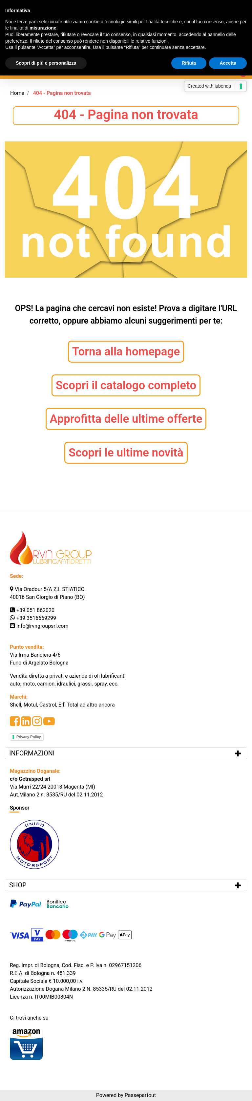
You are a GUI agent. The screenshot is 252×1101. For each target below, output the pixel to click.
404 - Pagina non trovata (62, 93)
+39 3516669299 (36, 618)
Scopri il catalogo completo (126, 385)
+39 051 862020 (35, 610)
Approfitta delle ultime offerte (126, 419)
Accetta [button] (228, 63)
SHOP (18, 885)
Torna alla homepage (126, 351)
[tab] (126, 753)
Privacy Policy (28, 737)
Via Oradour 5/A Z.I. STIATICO (50, 589)
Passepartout (140, 1095)
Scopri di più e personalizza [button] (46, 63)
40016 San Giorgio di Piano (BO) (47, 597)
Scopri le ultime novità (126, 452)
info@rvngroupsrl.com (42, 626)
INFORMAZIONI (32, 753)
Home (17, 93)
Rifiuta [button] (189, 63)
